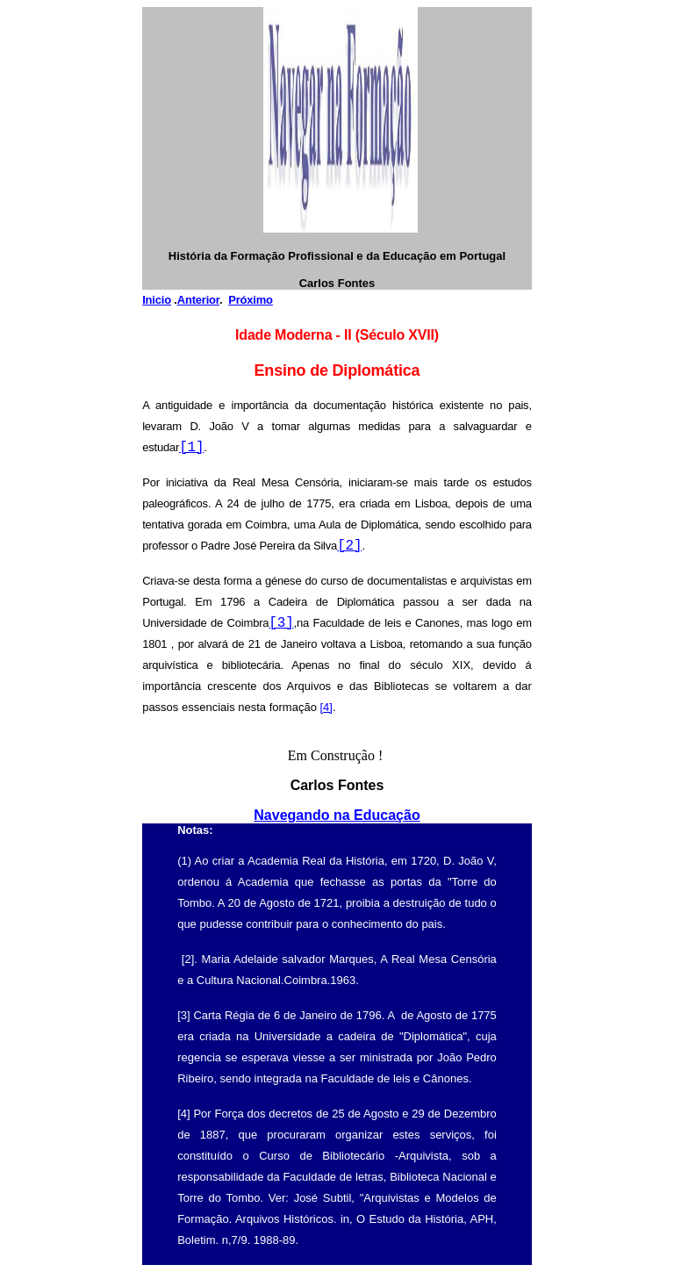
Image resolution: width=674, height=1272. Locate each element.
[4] (325, 707)
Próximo (250, 299)
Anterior (198, 299)
